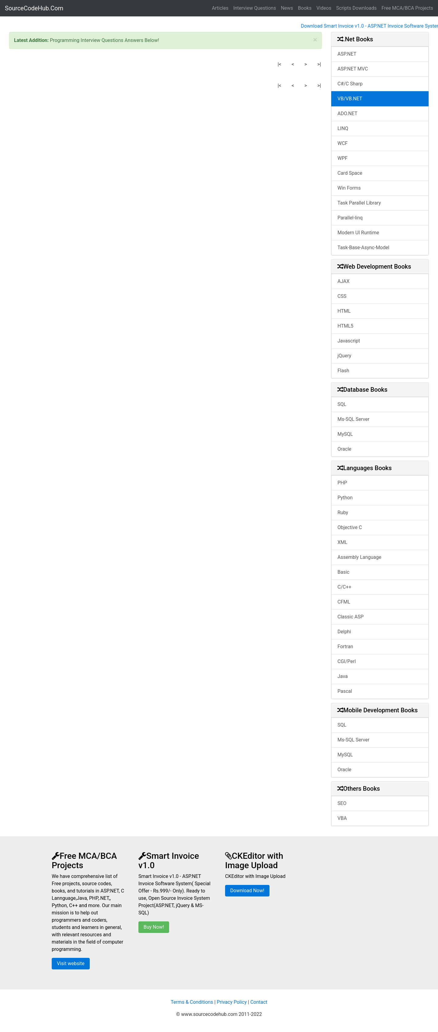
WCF (343, 143)
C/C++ (345, 587)
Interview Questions (254, 8)
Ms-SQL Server (354, 419)
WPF (343, 158)
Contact (258, 1002)
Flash (343, 370)
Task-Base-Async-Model (363, 247)
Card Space (350, 173)
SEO (342, 803)
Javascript (349, 341)
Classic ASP (351, 617)
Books (305, 8)
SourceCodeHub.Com (34, 8)
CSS (342, 296)
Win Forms (349, 188)
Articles (220, 8)
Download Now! (247, 890)
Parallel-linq (350, 218)
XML (343, 542)
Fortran (345, 646)
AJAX (344, 281)
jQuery (344, 356)
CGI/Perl (347, 661)
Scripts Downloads (356, 8)
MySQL (345, 434)
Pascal (345, 691)
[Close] (315, 39)
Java (343, 676)
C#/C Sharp (350, 84)
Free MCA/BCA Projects (407, 8)
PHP (342, 483)
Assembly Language (359, 557)
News (287, 8)
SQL (342, 404)
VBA (342, 818)
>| (319, 64)
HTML (344, 311)
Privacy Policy (232, 1002)
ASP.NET (347, 54)
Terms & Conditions (192, 1002)
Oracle (345, 449)
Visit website (71, 963)
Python (345, 498)
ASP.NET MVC (353, 69)
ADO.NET (348, 113)
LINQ (343, 128)
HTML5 (345, 326)
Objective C (350, 527)
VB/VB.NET (350, 98)
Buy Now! (154, 927)
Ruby (343, 512)
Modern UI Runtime (358, 233)
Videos (323, 8)
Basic (343, 572)
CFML (344, 602)
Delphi (344, 632)
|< (279, 64)
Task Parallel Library (359, 203)
